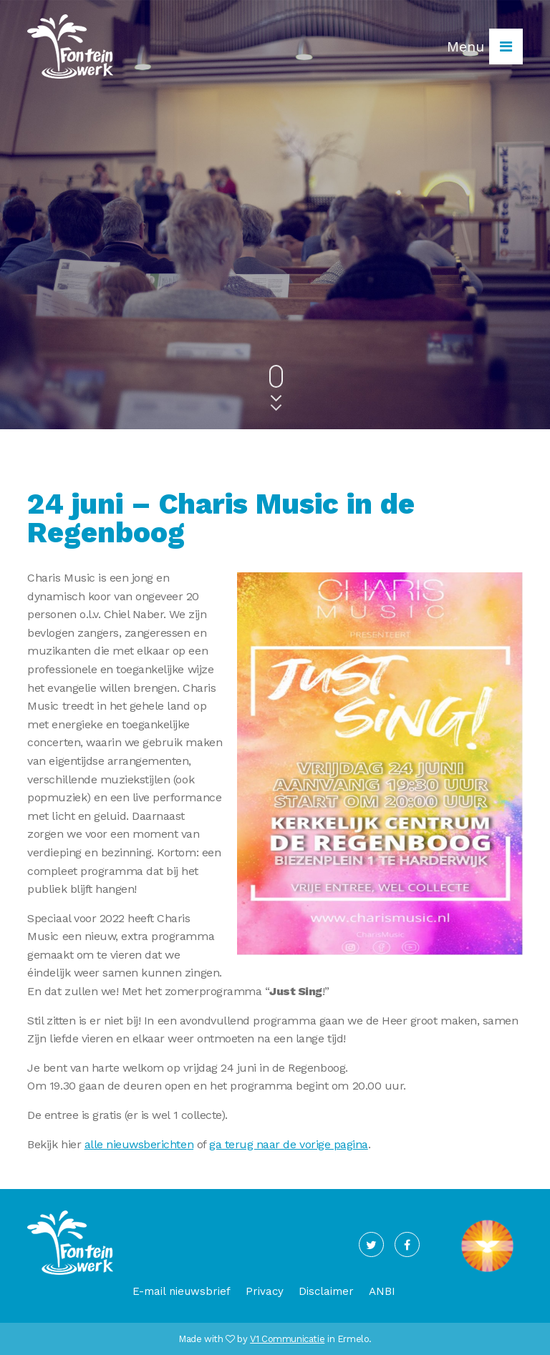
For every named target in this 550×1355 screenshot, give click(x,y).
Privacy (265, 1291)
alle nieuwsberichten (139, 1144)
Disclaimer (326, 1291)
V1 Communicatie (287, 1339)
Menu (485, 46)
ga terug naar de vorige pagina (288, 1144)
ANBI (382, 1291)
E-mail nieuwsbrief (181, 1291)
